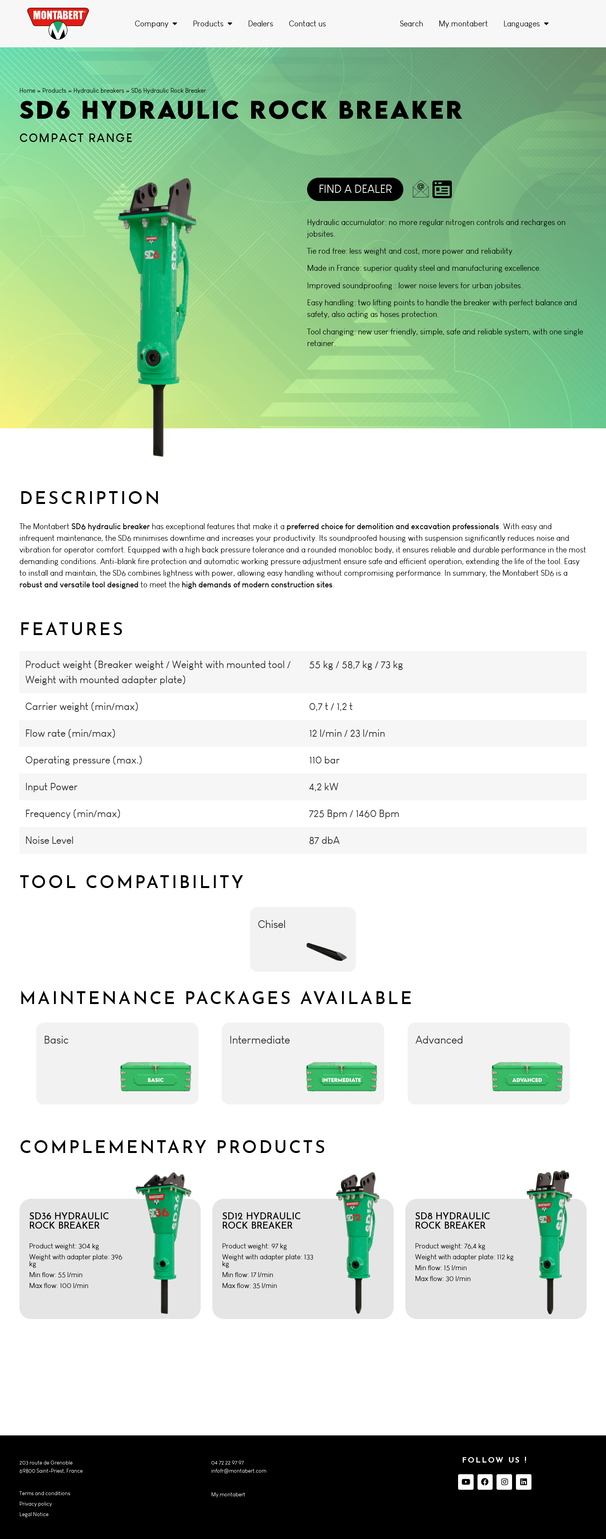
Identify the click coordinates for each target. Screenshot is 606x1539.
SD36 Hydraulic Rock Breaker (69, 1221)
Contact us (307, 23)
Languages (526, 23)
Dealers (260, 23)
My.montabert (463, 23)
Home (27, 90)
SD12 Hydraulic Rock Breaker (261, 1221)
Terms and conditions (44, 1493)
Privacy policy (35, 1504)
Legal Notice (34, 1514)
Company (156, 23)
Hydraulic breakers (98, 90)
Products (213, 23)
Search (411, 23)
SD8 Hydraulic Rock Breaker (452, 1221)
